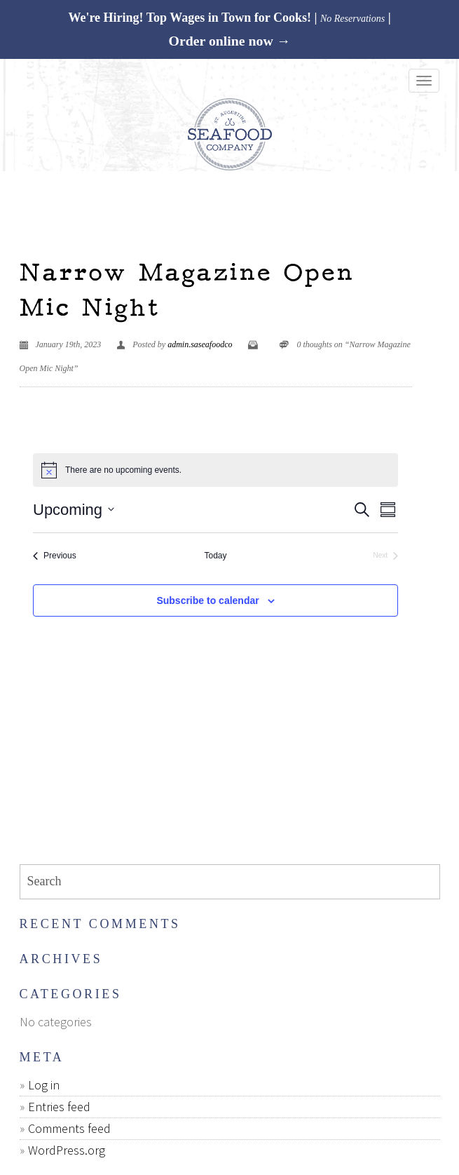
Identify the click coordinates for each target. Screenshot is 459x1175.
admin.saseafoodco (199, 344)
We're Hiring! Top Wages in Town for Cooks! (189, 18)
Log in (44, 1085)
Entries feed (59, 1107)
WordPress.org (66, 1150)
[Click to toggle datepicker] (73, 509)
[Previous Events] (54, 556)
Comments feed (69, 1128)
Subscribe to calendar (207, 600)
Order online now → (230, 40)
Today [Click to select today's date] (215, 555)
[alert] (215, 470)
